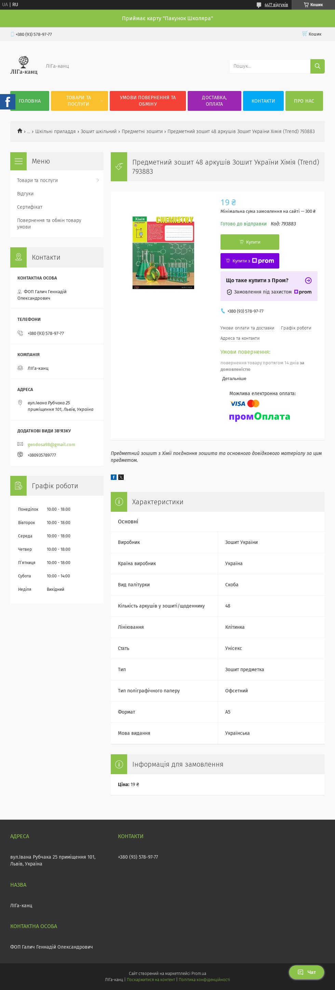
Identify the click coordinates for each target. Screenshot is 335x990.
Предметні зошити (142, 131)
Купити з (253, 261)
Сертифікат (29, 207)
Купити (253, 242)
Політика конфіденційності (204, 979)
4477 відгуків (276, 4)
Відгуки (25, 194)
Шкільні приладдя (55, 131)
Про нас (304, 101)
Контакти (263, 101)
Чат (306, 972)
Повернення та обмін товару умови (49, 224)
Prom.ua (198, 973)
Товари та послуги (78, 101)
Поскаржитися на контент (151, 979)
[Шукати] (317, 66)
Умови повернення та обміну (148, 101)
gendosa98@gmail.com (51, 444)
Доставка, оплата (214, 101)
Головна (30, 101)
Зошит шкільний (99, 131)
